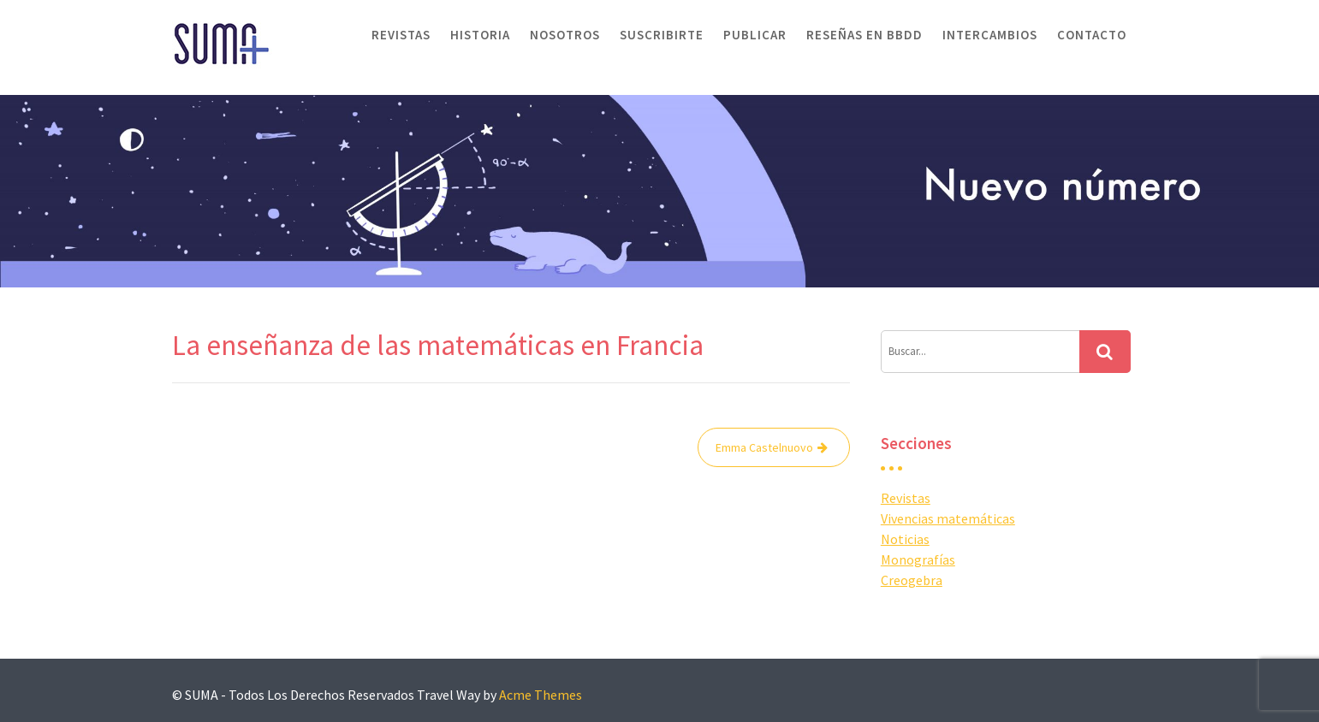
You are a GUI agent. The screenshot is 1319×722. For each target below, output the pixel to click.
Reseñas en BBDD (864, 35)
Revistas (401, 35)
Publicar (755, 35)
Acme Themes (540, 694)
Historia (480, 35)
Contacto (1091, 35)
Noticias (905, 538)
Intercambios (989, 35)
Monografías (918, 559)
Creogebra (911, 580)
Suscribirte (662, 35)
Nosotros (565, 35)
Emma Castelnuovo (764, 447)
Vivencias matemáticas (948, 518)
